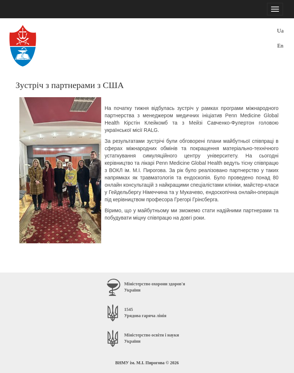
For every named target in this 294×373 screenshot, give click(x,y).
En (280, 45)
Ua (280, 30)
